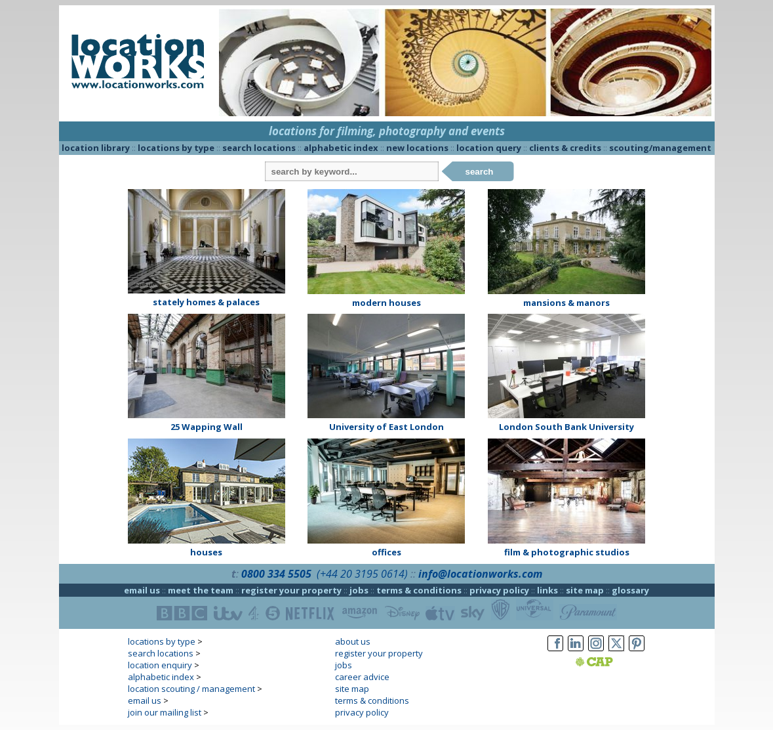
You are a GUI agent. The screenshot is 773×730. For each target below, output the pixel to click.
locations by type (176, 148)
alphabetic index (341, 148)
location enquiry (160, 665)
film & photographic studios (566, 552)
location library (96, 148)
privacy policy (499, 590)
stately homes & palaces (206, 302)
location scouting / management (191, 689)
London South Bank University (566, 427)
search (480, 172)
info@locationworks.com (480, 574)
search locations (259, 148)
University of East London (386, 427)
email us (142, 590)
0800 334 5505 (276, 574)
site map (585, 590)
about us (352, 641)
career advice (362, 677)
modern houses (386, 303)
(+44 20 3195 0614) (362, 574)
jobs (358, 590)
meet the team (200, 590)
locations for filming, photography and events (387, 131)
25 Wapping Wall (206, 427)
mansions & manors (566, 303)
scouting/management (660, 148)
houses (206, 552)
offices (386, 552)
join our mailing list (164, 712)
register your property (291, 590)
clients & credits (565, 148)
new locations (417, 148)
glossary (630, 590)
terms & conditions (419, 590)
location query (488, 148)
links (547, 590)
